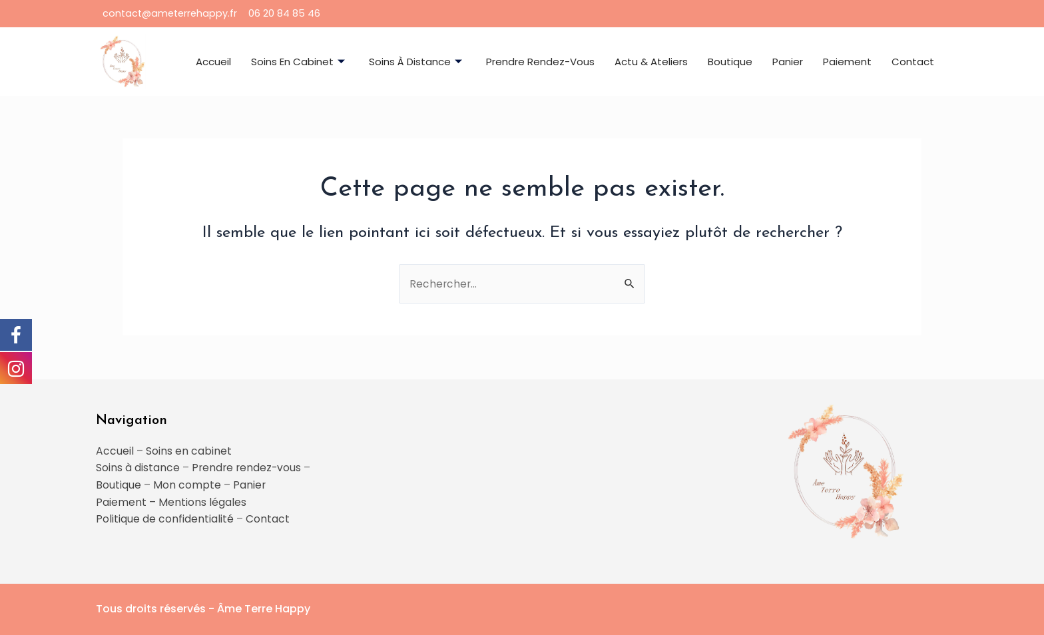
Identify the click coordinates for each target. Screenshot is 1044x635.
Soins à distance (415, 62)
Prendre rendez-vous (540, 62)
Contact (913, 62)
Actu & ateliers (651, 62)
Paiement (847, 62)
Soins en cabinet (298, 62)
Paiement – (127, 501)
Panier (787, 62)
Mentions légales (202, 501)
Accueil (213, 62)
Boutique (730, 62)
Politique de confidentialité (165, 519)
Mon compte (187, 484)
